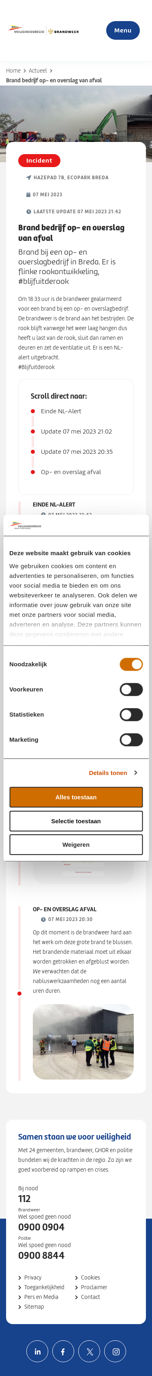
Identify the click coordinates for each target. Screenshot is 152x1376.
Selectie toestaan (76, 821)
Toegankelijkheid (44, 1287)
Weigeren (76, 844)
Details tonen (108, 772)
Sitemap (34, 1306)
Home (13, 70)
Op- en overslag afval (71, 472)
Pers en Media (41, 1297)
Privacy (32, 1277)
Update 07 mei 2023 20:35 (77, 452)
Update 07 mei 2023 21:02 (76, 431)
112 (24, 1199)
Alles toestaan (76, 797)
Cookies (90, 1277)
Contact (90, 1297)
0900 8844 (41, 1255)
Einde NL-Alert (61, 411)
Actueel (38, 70)
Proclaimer (94, 1287)
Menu (123, 30)
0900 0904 (41, 1227)
